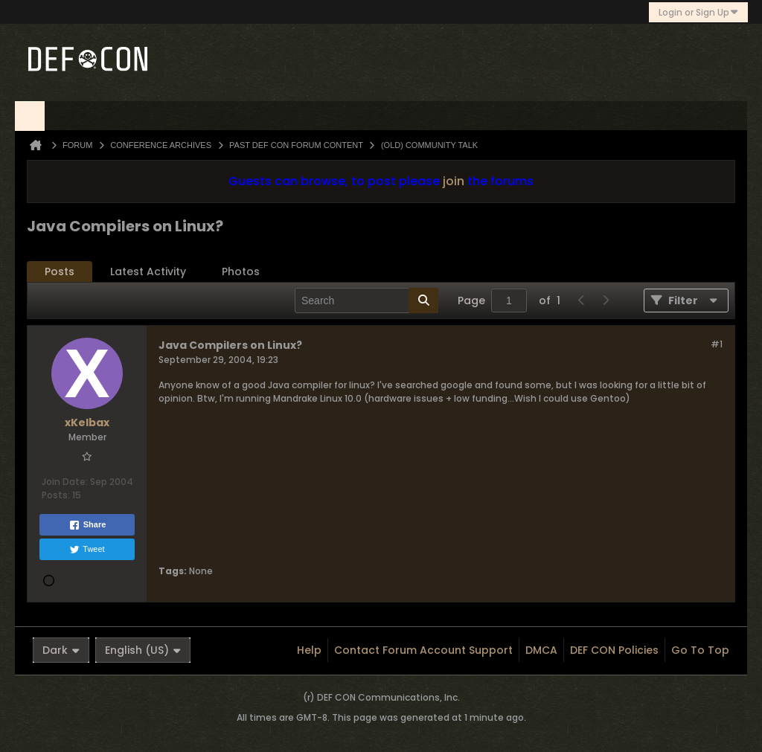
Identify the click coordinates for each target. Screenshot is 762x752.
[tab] (59, 272)
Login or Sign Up (698, 12)
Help (309, 650)
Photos (241, 271)
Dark (61, 650)
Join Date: (65, 481)
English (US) (143, 650)
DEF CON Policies (614, 650)
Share (87, 525)
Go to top (700, 650)
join (453, 181)
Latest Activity (148, 271)
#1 (717, 344)
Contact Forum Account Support (423, 650)
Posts (59, 271)
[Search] (366, 300)
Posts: (56, 495)
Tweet (86, 549)
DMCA (541, 650)
